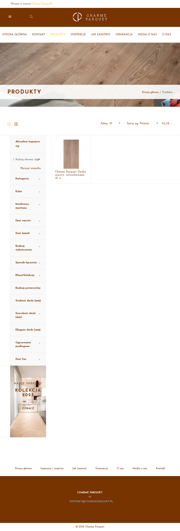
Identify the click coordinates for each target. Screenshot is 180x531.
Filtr (166, 124)
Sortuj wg (132, 123)
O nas (120, 468)
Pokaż (104, 123)
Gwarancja (101, 468)
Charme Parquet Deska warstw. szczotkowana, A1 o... (70, 175)
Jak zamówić (79, 468)
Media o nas (140, 468)
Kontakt (160, 468)
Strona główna (150, 92)
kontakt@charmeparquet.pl (91, 501)
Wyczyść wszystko (30, 168)
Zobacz (28, 408)
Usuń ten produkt (39, 159)
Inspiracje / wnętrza (51, 468)
